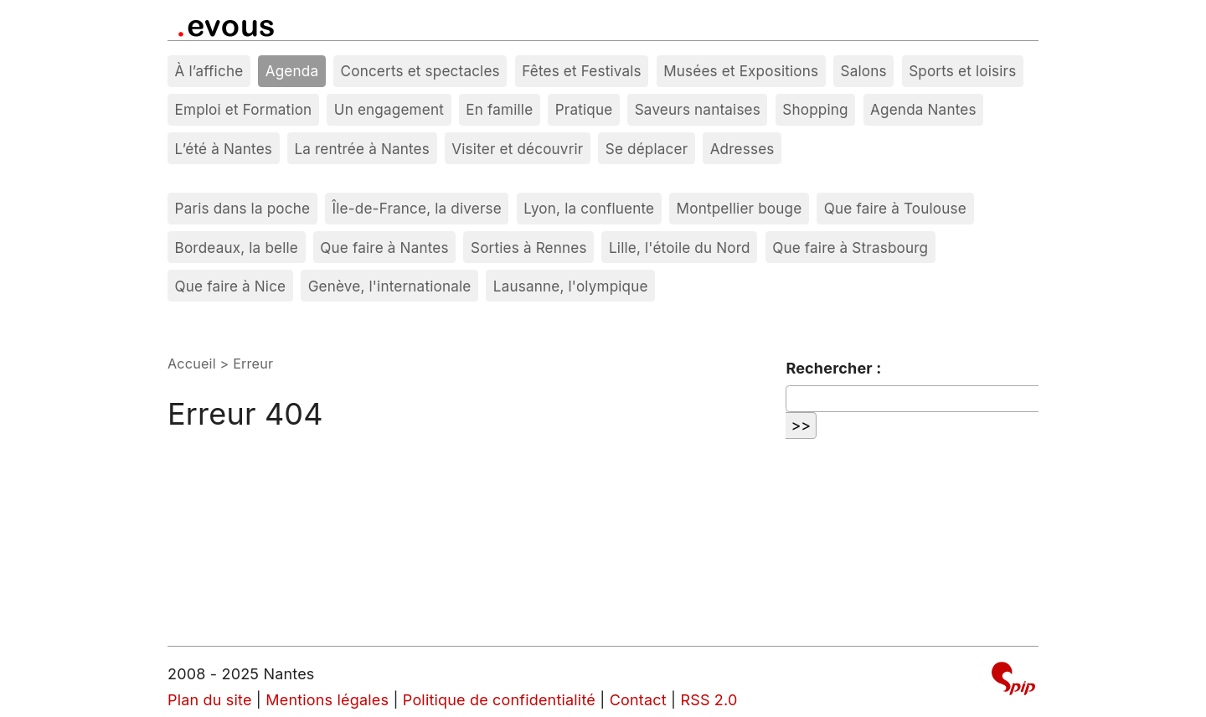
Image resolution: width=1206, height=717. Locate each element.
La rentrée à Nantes (362, 148)
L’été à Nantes (223, 148)
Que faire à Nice (230, 286)
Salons (864, 71)
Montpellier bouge (739, 208)
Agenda (292, 71)
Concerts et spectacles (420, 71)
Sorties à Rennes (529, 247)
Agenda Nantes (923, 109)
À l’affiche (209, 71)
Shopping (815, 109)
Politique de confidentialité (499, 700)
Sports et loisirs (962, 71)
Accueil (192, 363)
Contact (638, 700)
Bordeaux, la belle (236, 247)
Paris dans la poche (243, 208)
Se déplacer (647, 148)
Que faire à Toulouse (895, 208)
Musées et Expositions (740, 71)
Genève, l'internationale (390, 286)
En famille (499, 109)
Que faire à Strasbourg (850, 247)
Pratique (584, 109)
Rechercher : (833, 368)
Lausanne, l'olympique (570, 286)
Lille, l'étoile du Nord (679, 247)
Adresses (742, 148)
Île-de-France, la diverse (417, 208)
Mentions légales (327, 700)
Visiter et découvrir (517, 148)
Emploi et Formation (243, 109)
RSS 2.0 (708, 700)
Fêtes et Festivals (582, 71)
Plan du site (210, 700)
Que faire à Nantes (384, 247)
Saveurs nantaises (697, 109)
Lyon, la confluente (588, 208)
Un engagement (389, 109)
